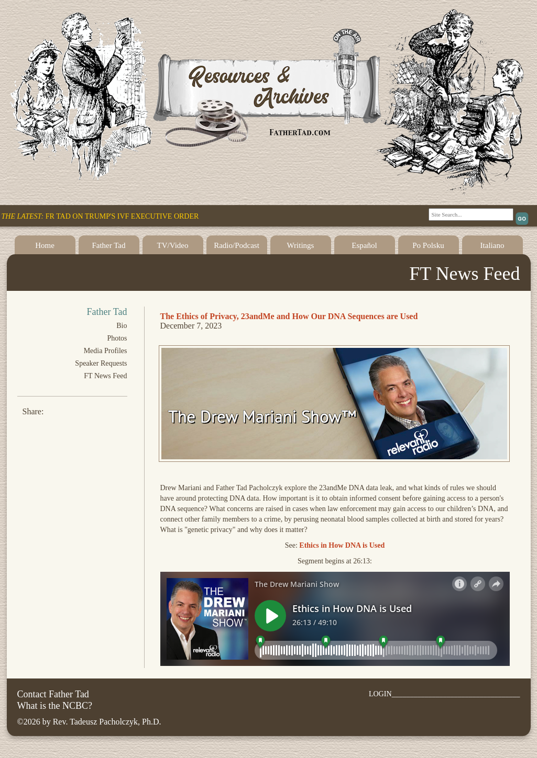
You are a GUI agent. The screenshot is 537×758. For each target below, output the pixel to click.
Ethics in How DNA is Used (342, 545)
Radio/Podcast (236, 245)
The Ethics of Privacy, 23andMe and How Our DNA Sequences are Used (289, 316)
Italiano (492, 245)
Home (44, 245)
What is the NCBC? (54, 705)
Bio (121, 326)
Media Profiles (105, 351)
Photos (117, 338)
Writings (300, 245)
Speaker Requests (101, 363)
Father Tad (108, 245)
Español (364, 245)
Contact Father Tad (53, 694)
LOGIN (380, 694)
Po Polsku (428, 245)
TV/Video (173, 245)
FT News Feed (105, 376)
